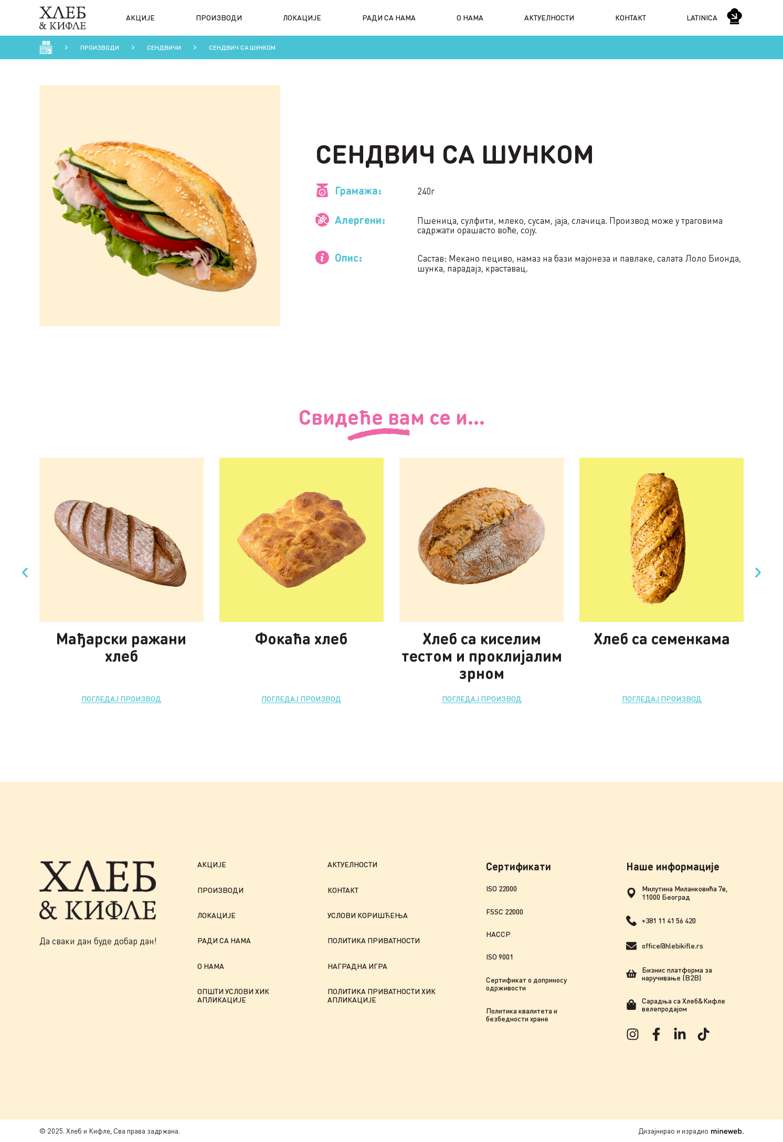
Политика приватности (373, 940)
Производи (219, 17)
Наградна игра (357, 966)
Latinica (701, 17)
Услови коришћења (367, 915)
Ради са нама (389, 17)
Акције (140, 17)
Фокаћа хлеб (301, 638)
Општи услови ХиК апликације (233, 995)
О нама (470, 17)
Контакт (630, 17)
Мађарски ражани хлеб (121, 646)
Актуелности (549, 17)
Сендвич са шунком (242, 47)
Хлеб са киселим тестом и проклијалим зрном (481, 655)
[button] (24, 572)
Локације (302, 17)
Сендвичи (164, 47)
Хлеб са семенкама (662, 638)
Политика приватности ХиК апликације (381, 995)
